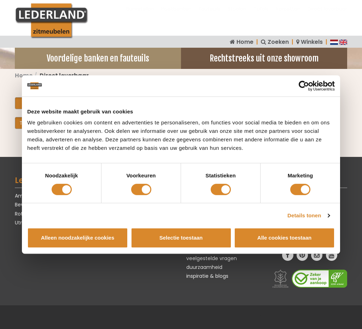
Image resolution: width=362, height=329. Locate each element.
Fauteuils (210, 15)
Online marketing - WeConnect (250, 316)
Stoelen (237, 15)
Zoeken (278, 42)
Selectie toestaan (181, 238)
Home (245, 42)
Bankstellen (140, 15)
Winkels (312, 42)
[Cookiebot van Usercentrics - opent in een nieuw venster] (304, 86)
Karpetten (288, 15)
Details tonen (304, 215)
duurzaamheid (204, 267)
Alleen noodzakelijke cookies (78, 238)
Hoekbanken (176, 15)
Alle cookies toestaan (284, 238)
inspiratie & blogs (207, 276)
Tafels (261, 15)
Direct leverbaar (327, 15)
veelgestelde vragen (211, 258)
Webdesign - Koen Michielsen (182, 316)
